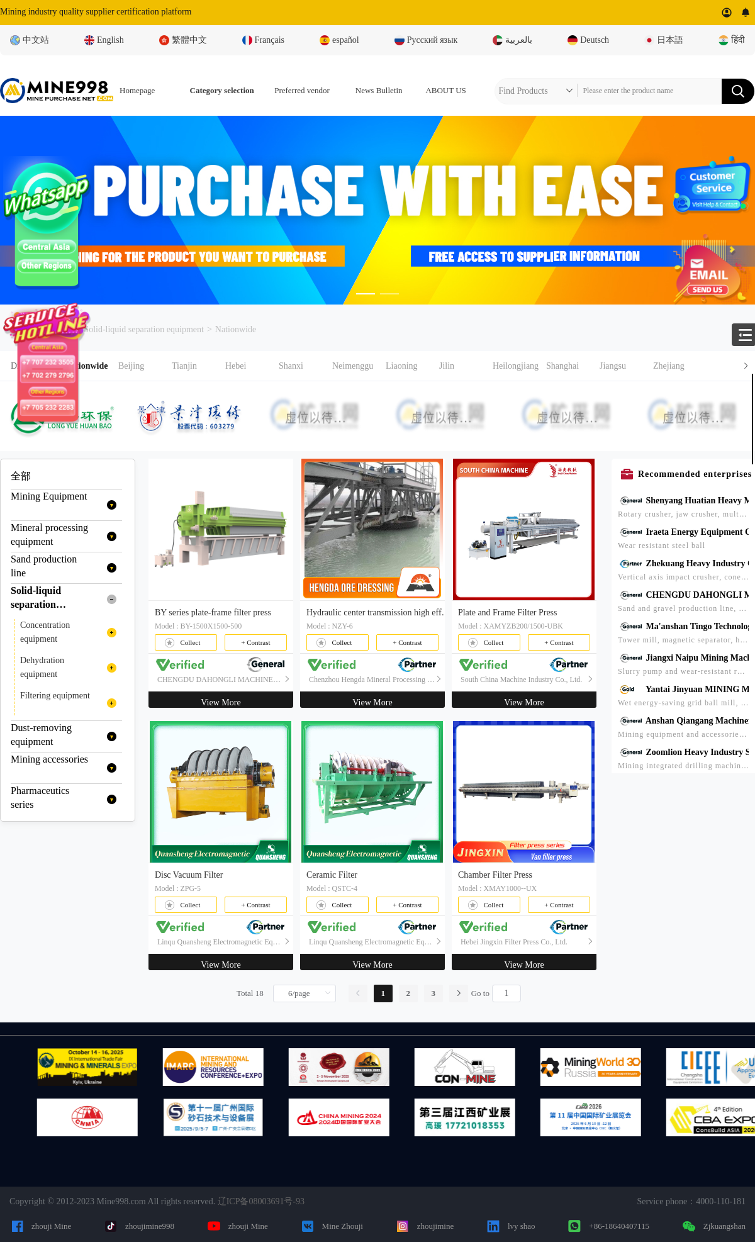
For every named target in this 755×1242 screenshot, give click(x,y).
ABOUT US (445, 90)
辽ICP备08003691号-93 (261, 1201)
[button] (410, 365)
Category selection (222, 90)
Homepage (137, 90)
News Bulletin (379, 90)
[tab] (377, 365)
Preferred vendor (302, 90)
